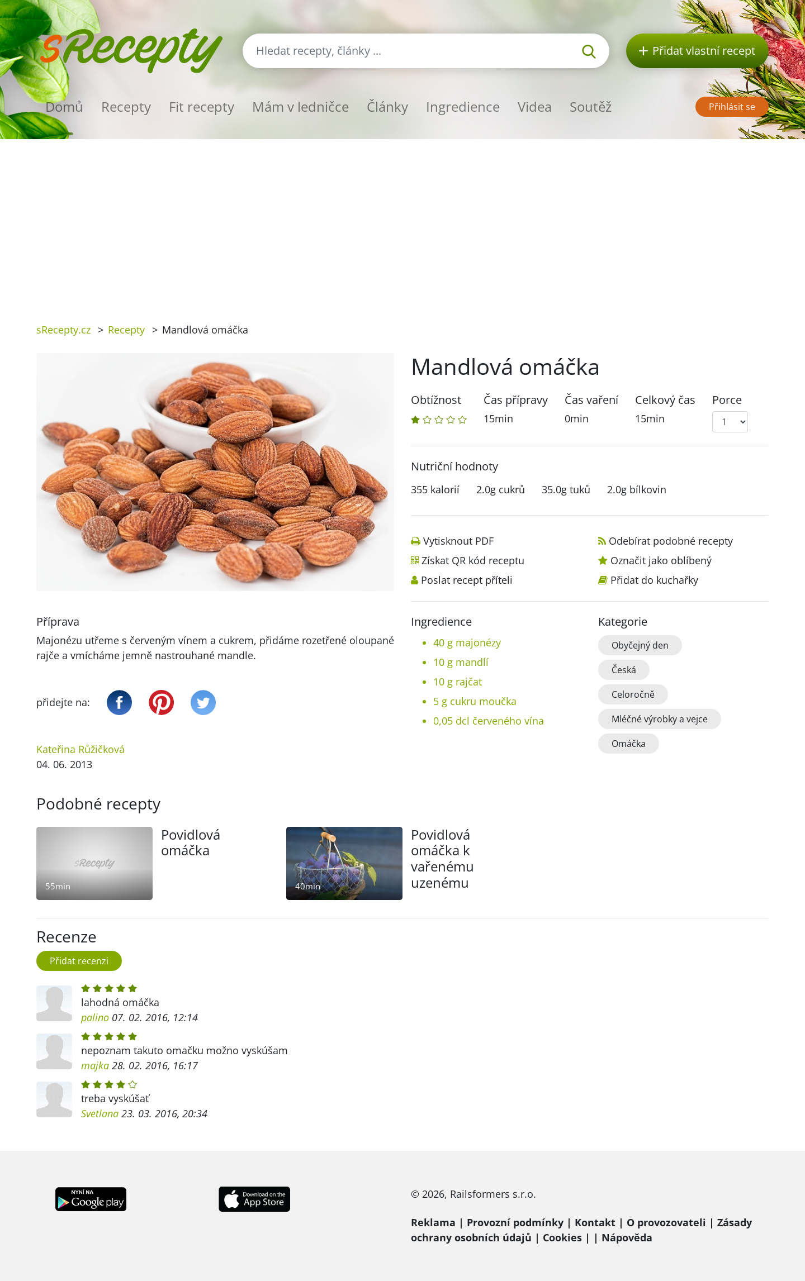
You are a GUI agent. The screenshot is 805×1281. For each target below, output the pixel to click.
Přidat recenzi (79, 961)
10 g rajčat (457, 681)
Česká (624, 670)
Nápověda (627, 1237)
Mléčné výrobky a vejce (660, 719)
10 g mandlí (461, 662)
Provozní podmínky (515, 1222)
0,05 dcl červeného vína (488, 720)
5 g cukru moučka (475, 701)
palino (95, 1017)
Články (387, 106)
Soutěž (591, 106)
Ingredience (463, 106)
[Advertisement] (402, 223)
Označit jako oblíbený (661, 560)
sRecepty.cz (63, 329)
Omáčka (629, 743)
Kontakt (595, 1222)
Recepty (126, 106)
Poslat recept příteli (467, 580)
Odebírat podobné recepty (671, 540)
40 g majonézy (467, 642)
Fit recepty (201, 106)
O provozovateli (666, 1222)
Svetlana (100, 1113)
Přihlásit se (732, 107)
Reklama (433, 1222)
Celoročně (633, 694)
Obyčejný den (640, 645)
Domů (64, 106)
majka (95, 1065)
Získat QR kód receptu (473, 560)
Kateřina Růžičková (80, 749)
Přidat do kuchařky (654, 580)
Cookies (562, 1237)
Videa (535, 106)
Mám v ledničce (300, 106)
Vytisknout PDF (458, 540)
